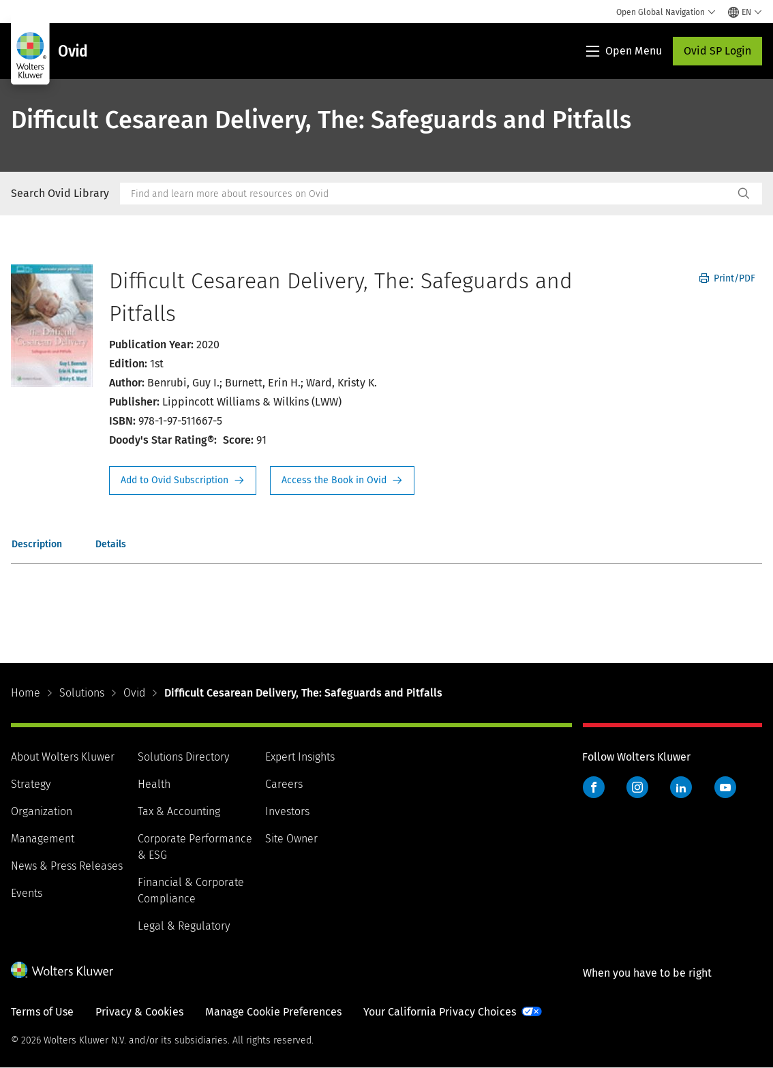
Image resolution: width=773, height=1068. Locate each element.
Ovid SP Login (717, 50)
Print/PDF (727, 278)
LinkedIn (681, 787)
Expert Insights (300, 756)
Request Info (183, 480)
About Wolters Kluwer (63, 756)
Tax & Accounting (179, 811)
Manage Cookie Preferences (273, 1011)
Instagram (637, 787)
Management (42, 838)
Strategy (30, 784)
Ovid (134, 692)
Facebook (594, 787)
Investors (287, 811)
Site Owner (291, 838)
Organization (41, 811)
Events (26, 893)
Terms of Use (42, 1011)
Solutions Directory (183, 756)
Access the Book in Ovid (342, 480)
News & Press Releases (67, 865)
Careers (284, 784)
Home (25, 692)
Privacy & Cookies (139, 1011)
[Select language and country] (745, 12)
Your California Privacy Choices (439, 1011)
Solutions (81, 692)
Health (154, 784)
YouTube (725, 787)
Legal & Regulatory (184, 925)
